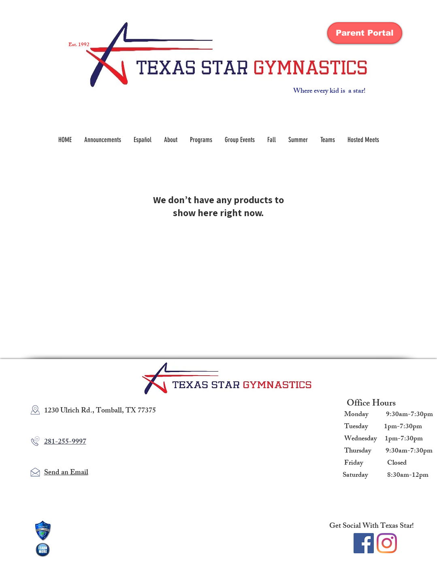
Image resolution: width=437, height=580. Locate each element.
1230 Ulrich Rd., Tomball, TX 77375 (100, 411)
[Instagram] (387, 543)
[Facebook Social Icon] (364, 543)
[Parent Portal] (364, 33)
